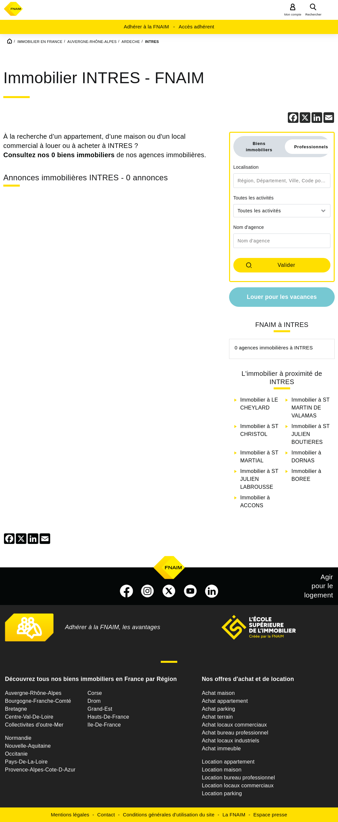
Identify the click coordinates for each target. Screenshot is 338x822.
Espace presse (270, 814)
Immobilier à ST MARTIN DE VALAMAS (310, 407)
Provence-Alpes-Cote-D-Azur (40, 769)
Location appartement (228, 762)
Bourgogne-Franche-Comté (38, 701)
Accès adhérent (196, 26)
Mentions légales (70, 814)
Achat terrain (217, 717)
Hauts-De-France (108, 717)
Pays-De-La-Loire (26, 762)
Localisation (246, 167)
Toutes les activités (253, 197)
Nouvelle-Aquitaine (28, 746)
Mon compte (292, 14)
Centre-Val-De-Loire (29, 717)
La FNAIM (234, 814)
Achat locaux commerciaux (234, 725)
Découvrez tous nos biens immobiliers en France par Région (91, 679)
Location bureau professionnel (238, 777)
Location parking (222, 793)
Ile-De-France (104, 725)
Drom (94, 701)
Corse (94, 693)
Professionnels (311, 146)
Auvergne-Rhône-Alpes (33, 693)
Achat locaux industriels (230, 740)
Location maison (221, 769)
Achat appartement (225, 701)
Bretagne (16, 709)
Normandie (18, 738)
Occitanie (16, 754)
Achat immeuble (221, 748)
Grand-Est (99, 709)
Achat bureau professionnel (235, 732)
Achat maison (218, 693)
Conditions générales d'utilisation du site (169, 814)
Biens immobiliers (259, 146)
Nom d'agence (248, 227)
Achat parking (218, 709)
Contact (106, 814)
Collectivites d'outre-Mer (34, 725)
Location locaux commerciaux (238, 785)
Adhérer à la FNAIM (146, 26)
